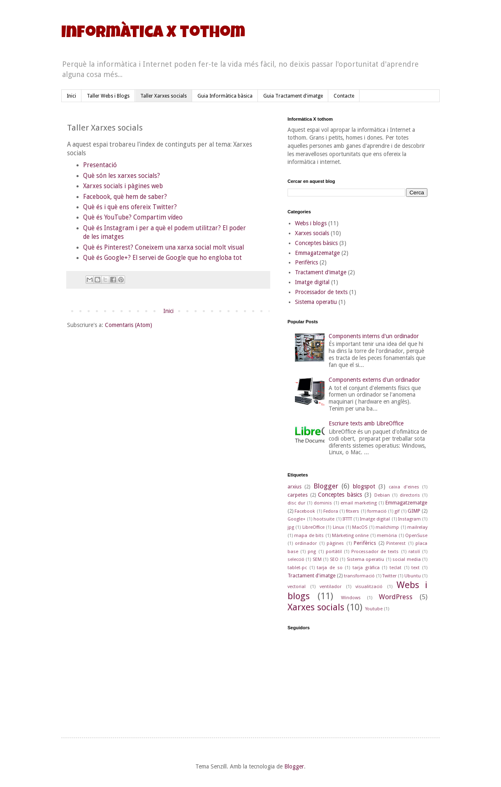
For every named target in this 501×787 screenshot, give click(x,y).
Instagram (409, 519)
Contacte (344, 96)
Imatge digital (312, 282)
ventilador (330, 586)
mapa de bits (309, 535)
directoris (410, 495)
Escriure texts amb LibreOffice (366, 423)
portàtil (334, 551)
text (415, 567)
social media (406, 559)
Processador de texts (321, 292)
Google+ (297, 519)
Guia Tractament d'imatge (293, 96)
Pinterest (396, 543)
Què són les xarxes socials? (122, 176)
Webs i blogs (311, 223)
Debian (382, 495)
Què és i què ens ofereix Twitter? (130, 207)
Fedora (330, 511)
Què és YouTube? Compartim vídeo (133, 217)
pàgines (335, 543)
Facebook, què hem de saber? (126, 197)
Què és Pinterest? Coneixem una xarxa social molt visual (164, 247)
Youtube (374, 609)
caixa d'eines (404, 487)
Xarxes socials (312, 233)
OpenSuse (416, 535)
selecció (296, 559)
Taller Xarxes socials (163, 96)
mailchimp (387, 527)
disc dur (296, 503)
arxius (295, 486)
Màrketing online (350, 535)
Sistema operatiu (316, 302)
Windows (351, 597)
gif (396, 511)
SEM (317, 559)
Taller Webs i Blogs (108, 96)
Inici (71, 96)
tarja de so (329, 567)
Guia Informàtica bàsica (225, 96)
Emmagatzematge (317, 253)
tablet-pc (297, 567)
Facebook (305, 511)
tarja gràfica (366, 567)
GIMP (414, 511)
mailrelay (417, 527)
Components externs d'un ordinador (374, 379)
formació (377, 511)
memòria (387, 535)
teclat (395, 567)
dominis (323, 503)
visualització (369, 586)
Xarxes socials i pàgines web (124, 186)
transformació (359, 576)
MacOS (359, 527)
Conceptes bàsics (316, 243)
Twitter (390, 576)
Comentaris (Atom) (128, 325)
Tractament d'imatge (320, 272)
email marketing (359, 503)
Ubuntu (412, 576)
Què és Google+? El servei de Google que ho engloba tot (162, 258)
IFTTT (347, 519)
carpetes (298, 495)
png (312, 551)
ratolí (414, 551)
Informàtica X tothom (153, 34)
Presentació (100, 165)
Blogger (325, 486)
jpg (291, 527)
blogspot (364, 486)
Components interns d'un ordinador (374, 336)
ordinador (306, 543)
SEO (334, 559)
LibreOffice (313, 527)
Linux (338, 527)
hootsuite (323, 519)
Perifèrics (306, 262)
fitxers (352, 511)
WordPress (396, 597)
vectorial (297, 586)
